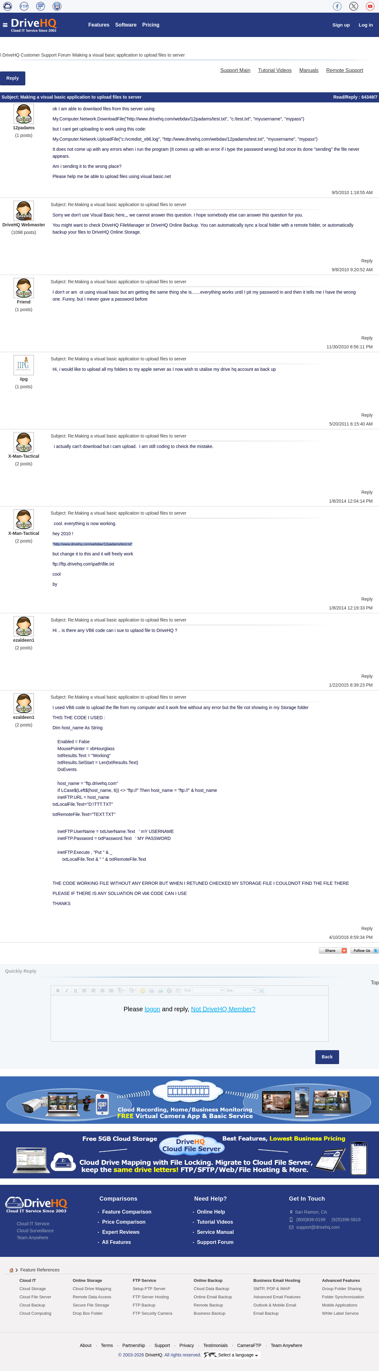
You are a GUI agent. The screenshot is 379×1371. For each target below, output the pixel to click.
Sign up (341, 25)
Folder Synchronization (343, 1296)
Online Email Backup (213, 1296)
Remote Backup (208, 1305)
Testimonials (215, 1345)
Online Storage (87, 1280)
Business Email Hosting (276, 1280)
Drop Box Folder (88, 1313)
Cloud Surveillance (35, 1230)
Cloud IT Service (33, 1223)
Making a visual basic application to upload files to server (129, 55)
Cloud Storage (33, 1288)
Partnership (133, 1345)
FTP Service (144, 1280)
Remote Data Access (92, 1296)
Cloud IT (28, 1280)
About (86, 1345)
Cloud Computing (35, 1313)
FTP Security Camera (152, 1313)
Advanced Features (341, 1280)
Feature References (40, 1269)
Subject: (11, 97)
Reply (12, 78)
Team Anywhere (32, 1237)
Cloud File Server (35, 1296)
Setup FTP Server (149, 1288)
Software (126, 25)
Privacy (187, 1345)
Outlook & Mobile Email (274, 1305)
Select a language (231, 1355)
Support (162, 1345)
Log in (366, 25)
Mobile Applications (339, 1305)
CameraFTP (249, 1345)
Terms (107, 1345)
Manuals (309, 70)
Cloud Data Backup (211, 1288)
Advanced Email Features (276, 1296)
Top (375, 982)
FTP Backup (144, 1305)
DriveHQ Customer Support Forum (37, 55)
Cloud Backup (32, 1305)
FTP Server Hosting (151, 1296)
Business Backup (209, 1313)
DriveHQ (153, 1354)
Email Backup (265, 1313)
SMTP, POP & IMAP (271, 1288)
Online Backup (208, 1280)
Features (99, 25)
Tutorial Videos (275, 70)
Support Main (235, 70)
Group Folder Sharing (342, 1288)
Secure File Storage (91, 1305)
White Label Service (340, 1313)
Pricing (150, 25)
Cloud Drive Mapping (92, 1288)
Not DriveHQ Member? (223, 1009)
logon (152, 1009)
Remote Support (344, 70)
